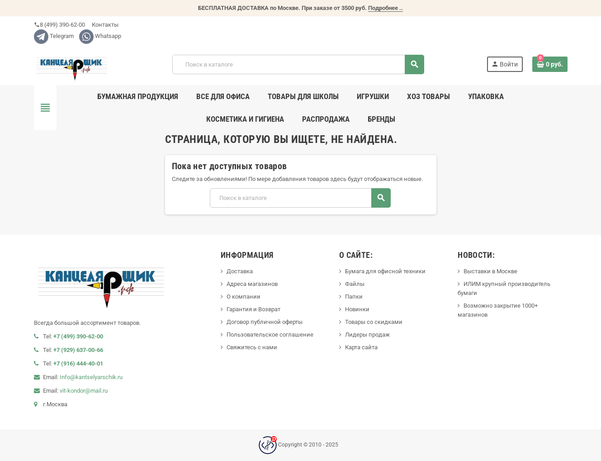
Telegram (54, 36)
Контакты (104, 24)
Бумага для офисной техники (385, 271)
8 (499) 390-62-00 (59, 24)
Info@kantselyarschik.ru (91, 377)
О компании (243, 296)
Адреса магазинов (252, 283)
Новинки (357, 309)
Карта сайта (361, 347)
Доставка (240, 271)
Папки (354, 296)
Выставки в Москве (490, 271)
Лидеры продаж (367, 334)
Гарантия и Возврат (253, 309)
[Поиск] (298, 64)
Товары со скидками (373, 321)
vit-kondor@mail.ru (84, 390)
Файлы (354, 283)
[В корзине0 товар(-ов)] (550, 64)
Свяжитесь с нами (252, 347)
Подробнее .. (385, 8)
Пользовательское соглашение (270, 334)
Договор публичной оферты (265, 321)
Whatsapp (100, 36)
